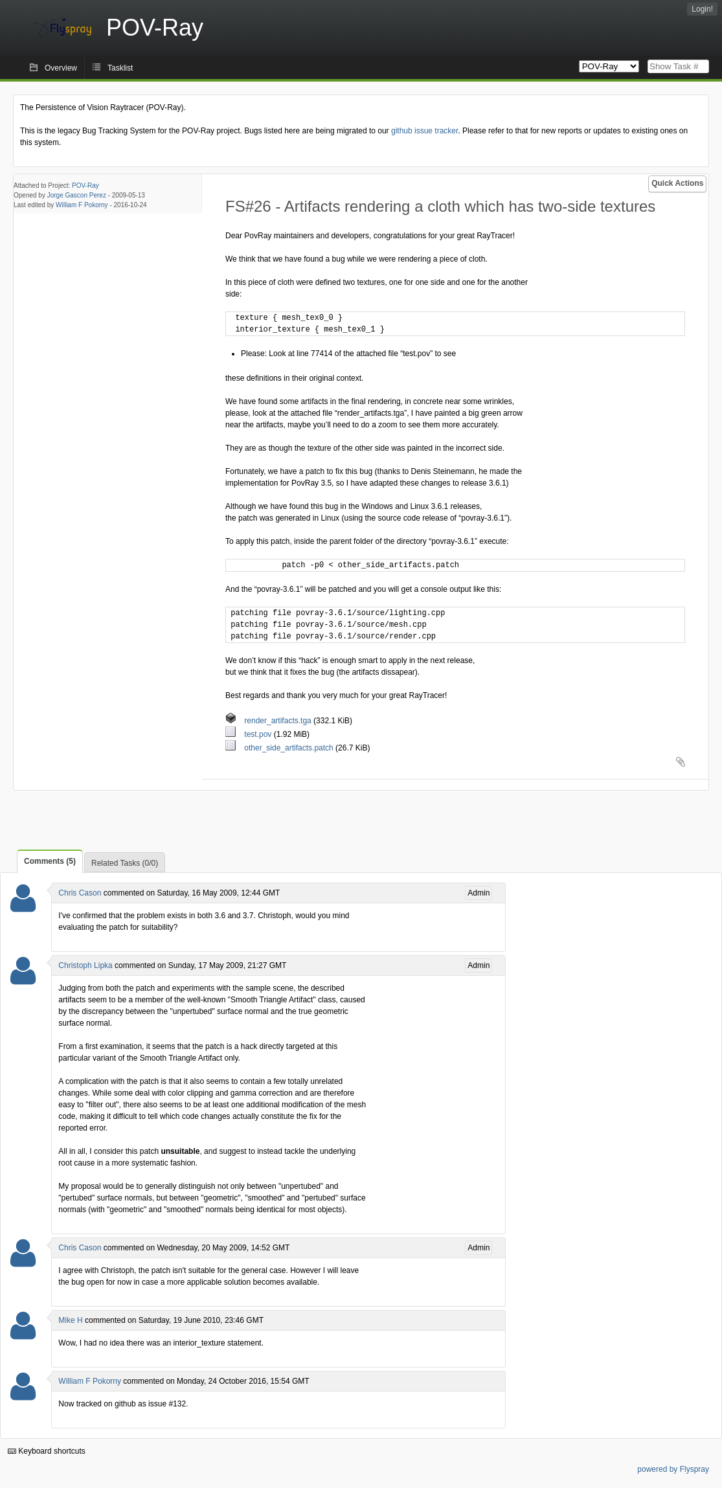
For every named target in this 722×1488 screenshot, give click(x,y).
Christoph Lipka (85, 965)
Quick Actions (677, 183)
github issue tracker (424, 130)
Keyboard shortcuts (46, 1451)
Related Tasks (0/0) (124, 863)
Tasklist (120, 68)
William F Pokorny (82, 205)
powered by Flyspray (673, 1469)
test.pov (249, 734)
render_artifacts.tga (269, 720)
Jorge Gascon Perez (76, 195)
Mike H (70, 1320)
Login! (702, 9)
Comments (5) (50, 861)
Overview (61, 68)
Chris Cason (79, 892)
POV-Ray (85, 185)
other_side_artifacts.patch (280, 747)
